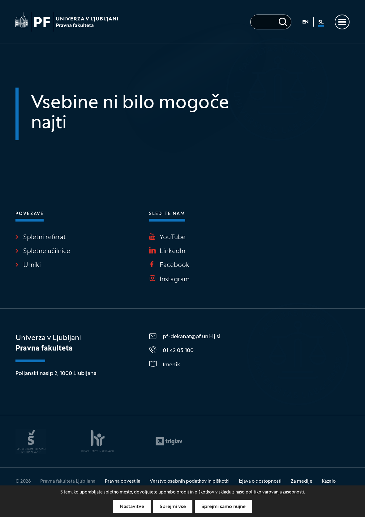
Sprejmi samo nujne (223, 506)
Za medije (301, 481)
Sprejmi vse (173, 506)
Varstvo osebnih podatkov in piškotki (190, 481)
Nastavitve (132, 506)
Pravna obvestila (122, 481)
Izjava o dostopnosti (260, 481)
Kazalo (329, 481)
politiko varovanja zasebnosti (275, 492)
